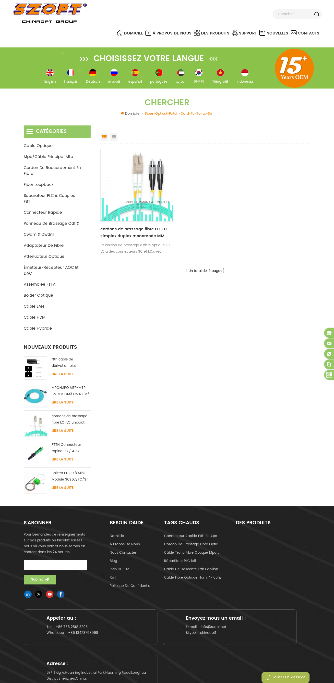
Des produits (211, 33)
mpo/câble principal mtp (48, 158)
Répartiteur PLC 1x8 (180, 562)
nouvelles (273, 33)
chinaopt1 (167, 642)
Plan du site (120, 570)
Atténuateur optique (44, 258)
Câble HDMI (35, 318)
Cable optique (38, 147)
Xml (113, 579)
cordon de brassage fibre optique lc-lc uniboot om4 (192, 545)
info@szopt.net (172, 636)
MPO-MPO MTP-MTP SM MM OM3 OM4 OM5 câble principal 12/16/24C (71, 392)
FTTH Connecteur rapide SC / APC (66, 449)
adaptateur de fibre (44, 247)
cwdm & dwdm (39, 236)
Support (244, 33)
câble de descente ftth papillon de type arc (192, 570)
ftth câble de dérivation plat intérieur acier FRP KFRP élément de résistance (67, 364)
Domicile (130, 33)
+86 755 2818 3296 (74, 632)
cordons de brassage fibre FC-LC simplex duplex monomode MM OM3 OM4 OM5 (131, 226)
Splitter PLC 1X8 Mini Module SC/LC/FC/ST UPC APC (70, 478)
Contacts (305, 33)
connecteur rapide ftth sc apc (190, 537)
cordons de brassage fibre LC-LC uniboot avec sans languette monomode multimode (69, 421)
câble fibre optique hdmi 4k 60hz (192, 579)
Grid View (104, 138)
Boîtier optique (38, 296)
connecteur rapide (43, 214)
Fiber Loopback (39, 186)
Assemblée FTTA (40, 285)
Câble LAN (34, 307)
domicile (117, 537)
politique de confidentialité (131, 587)
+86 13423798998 (85, 637)
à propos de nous (168, 33)
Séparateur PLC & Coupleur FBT (50, 200)
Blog (113, 562)
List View (114, 138)
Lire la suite (63, 375)
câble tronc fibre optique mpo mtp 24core (192, 554)
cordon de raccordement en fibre (52, 172)
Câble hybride (38, 329)
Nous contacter (123, 554)
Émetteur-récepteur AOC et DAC (51, 272)
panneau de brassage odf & (51, 225)
